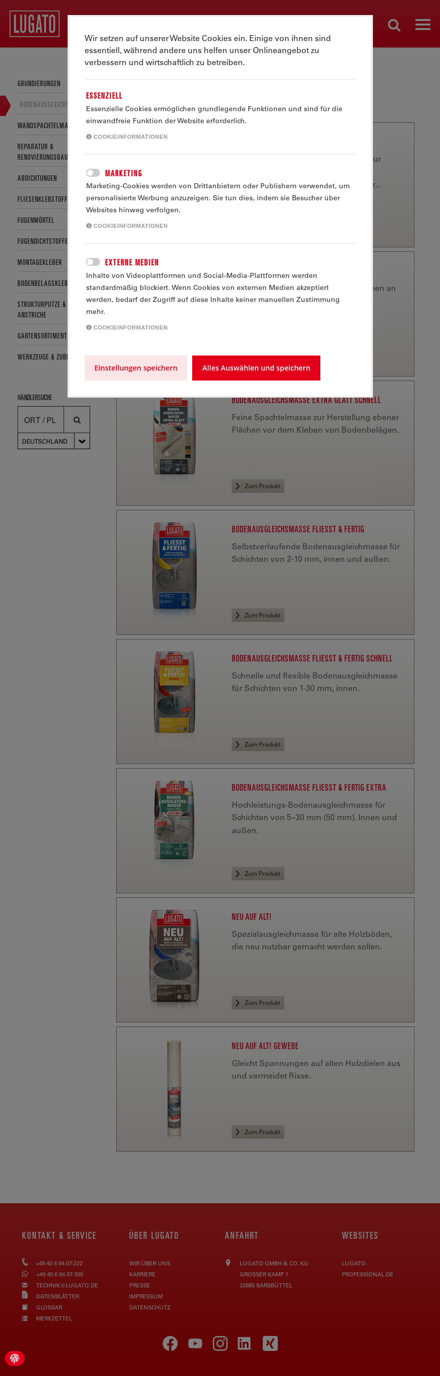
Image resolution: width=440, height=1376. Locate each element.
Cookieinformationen (127, 137)
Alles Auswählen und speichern (256, 368)
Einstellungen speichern (136, 368)
